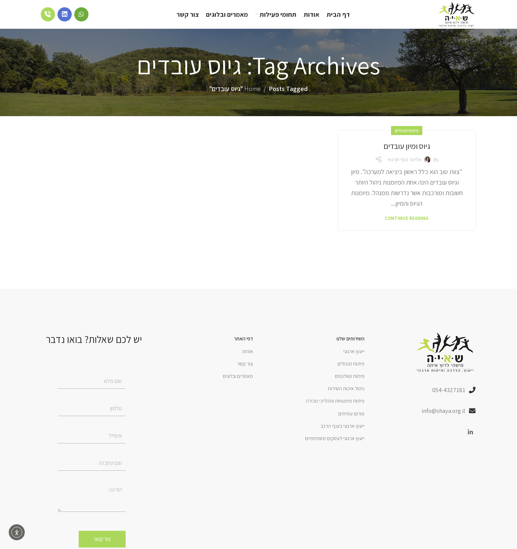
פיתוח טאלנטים (349, 383)
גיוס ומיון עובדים (406, 153)
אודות (247, 359)
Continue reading (407, 226)
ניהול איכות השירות (346, 396)
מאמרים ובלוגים (238, 383)
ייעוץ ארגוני (353, 359)
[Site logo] (451, 17)
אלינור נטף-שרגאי (404, 167)
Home (252, 96)
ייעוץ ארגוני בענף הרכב (342, 433)
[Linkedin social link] (470, 441)
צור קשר (245, 371)
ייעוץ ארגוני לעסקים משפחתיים (334, 446)
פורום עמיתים (351, 421)
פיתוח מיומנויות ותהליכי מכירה (335, 409)
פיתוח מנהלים (407, 138)
